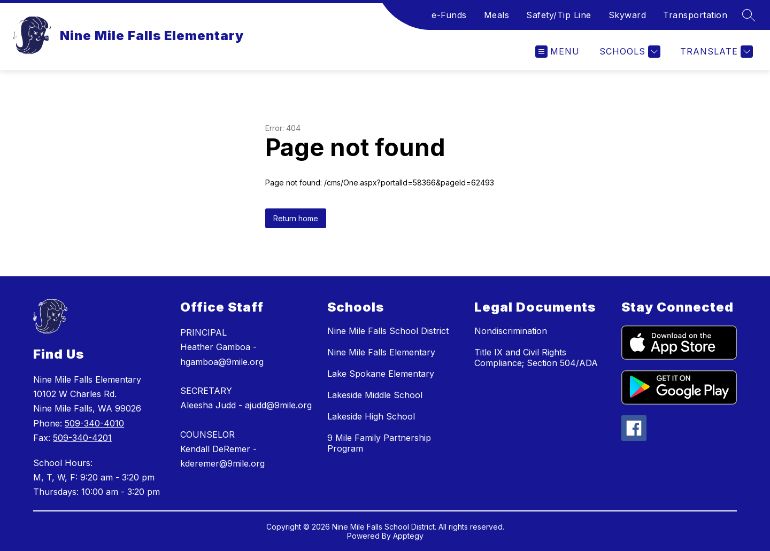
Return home (295, 218)
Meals (497, 15)
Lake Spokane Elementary (380, 373)
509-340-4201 (82, 437)
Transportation (695, 15)
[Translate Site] (715, 51)
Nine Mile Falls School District (388, 330)
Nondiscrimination (510, 330)
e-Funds (449, 15)
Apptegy (408, 535)
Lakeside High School (371, 416)
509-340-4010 (94, 423)
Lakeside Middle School (374, 395)
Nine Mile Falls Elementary (381, 352)
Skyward (627, 15)
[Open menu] (557, 51)
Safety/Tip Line (558, 15)
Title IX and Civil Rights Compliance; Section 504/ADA (536, 357)
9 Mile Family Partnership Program (379, 443)
